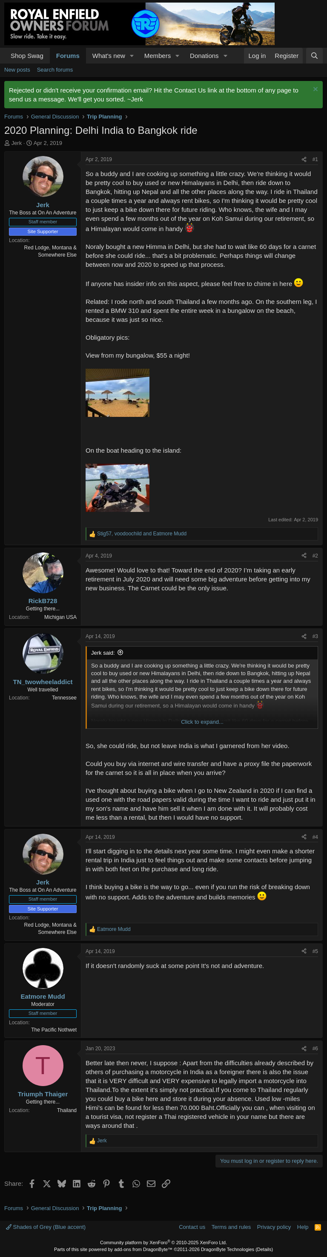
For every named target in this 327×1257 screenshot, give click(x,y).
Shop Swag (27, 55)
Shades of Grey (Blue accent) (46, 1227)
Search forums (55, 69)
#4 (315, 837)
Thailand (67, 1110)
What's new (108, 55)
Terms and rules (231, 1227)
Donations (204, 55)
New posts (17, 69)
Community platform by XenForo (163, 1242)
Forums (68, 55)
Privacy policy (274, 1227)
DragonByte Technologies (227, 1249)
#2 (315, 556)
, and (141, 534)
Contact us (192, 1227)
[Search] (314, 56)
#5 (315, 951)
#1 (315, 159)
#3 (315, 636)
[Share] (304, 160)
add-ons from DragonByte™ (143, 1249)
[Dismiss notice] (314, 90)
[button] (132, 56)
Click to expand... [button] (202, 722)
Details (264, 1249)
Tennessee (64, 698)
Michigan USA (60, 617)
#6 (315, 1049)
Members (157, 55)
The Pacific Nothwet (54, 1030)
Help (303, 1227)
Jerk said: (103, 653)
